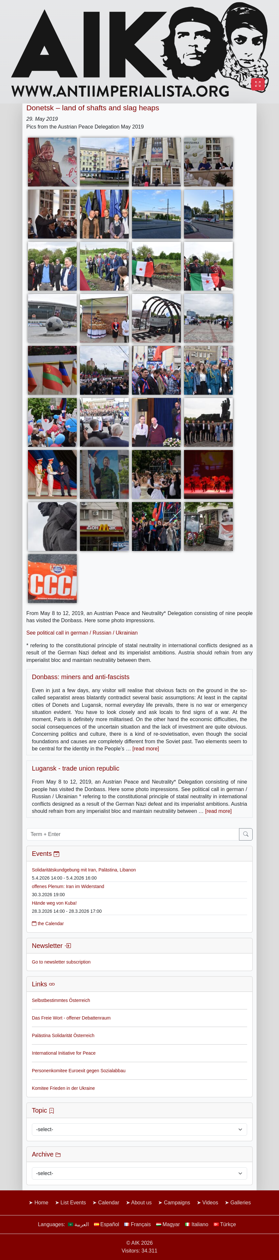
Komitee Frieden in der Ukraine (63, 1088)
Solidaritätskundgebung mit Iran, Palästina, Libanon (84, 869)
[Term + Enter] (132, 834)
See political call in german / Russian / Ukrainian (82, 633)
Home (41, 1202)
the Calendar (48, 923)
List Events (73, 1202)
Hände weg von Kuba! (54, 903)
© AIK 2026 (139, 1243)
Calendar (108, 1202)
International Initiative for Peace (64, 1053)
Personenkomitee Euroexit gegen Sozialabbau (79, 1070)
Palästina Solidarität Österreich (63, 1035)
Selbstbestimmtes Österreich (61, 1000)
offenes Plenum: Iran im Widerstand (68, 886)
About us (141, 1202)
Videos (210, 1202)
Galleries (240, 1202)
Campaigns (177, 1202)
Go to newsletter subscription (61, 962)
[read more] (145, 748)
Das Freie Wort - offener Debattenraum (71, 1017)
